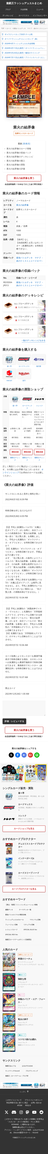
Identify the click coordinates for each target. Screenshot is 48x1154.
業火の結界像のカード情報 (19, 148)
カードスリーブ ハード (28, 872)
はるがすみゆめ (27, 1066)
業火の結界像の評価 (16, 168)
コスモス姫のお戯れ (27, 1039)
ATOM (19, 1105)
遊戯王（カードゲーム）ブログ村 (16, 1076)
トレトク (22, 815)
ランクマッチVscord (12, 1071)
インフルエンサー (40, 15)
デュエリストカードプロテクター (31, 845)
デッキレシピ (8, 15)
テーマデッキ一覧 (25, 910)
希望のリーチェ (25, 958)
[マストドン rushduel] (27, 1112)
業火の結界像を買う (24, 178)
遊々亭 (21, 793)
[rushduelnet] (21, 1112)
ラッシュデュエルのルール (14, 920)
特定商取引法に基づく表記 (17, 1102)
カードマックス (25, 804)
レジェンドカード (11, 929)
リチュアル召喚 (29, 925)
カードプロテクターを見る (24, 889)
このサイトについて (14, 1100)
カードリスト (24, 15)
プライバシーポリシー (33, 1100)
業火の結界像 (22, 205)
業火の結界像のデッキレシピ (20, 156)
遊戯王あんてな (10, 1066)
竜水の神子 (23, 1019)
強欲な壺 (22, 978)
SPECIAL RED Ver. (11, 934)
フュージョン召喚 (11, 925)
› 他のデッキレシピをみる (33, 340)
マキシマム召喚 (35, 920)
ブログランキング (32, 1071)
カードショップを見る (24, 828)
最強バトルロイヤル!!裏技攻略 (15, 915)
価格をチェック (15, 458)
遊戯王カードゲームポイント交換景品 (18, 939)
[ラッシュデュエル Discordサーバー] (14, 1112)
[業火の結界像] (11, 755)
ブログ (8, 9)
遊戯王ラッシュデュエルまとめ (24, 3)
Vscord (35, 1132)
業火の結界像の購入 (16, 160)
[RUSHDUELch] (34, 1112)
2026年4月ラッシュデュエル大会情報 (18, 43)
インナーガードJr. (26, 858)
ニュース (40, 9)
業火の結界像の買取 (16, 164)
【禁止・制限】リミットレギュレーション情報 (21, 905)
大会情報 (24, 9)
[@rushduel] (6, 1112)
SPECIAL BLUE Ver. (30, 929)
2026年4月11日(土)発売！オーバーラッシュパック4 (24, 48)
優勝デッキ (9, 910)
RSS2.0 (28, 1105)
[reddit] (41, 1112)
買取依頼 (15, 452)
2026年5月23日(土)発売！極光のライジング (21, 53)
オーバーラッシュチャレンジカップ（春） (20, 39)
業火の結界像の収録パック (19, 152)
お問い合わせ (36, 1102)
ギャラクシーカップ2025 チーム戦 (17, 34)
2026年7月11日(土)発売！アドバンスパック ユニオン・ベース (24, 57)
